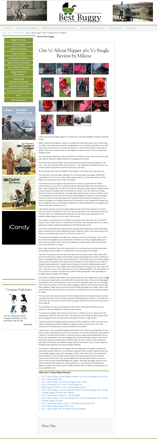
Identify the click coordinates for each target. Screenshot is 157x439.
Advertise (131, 28)
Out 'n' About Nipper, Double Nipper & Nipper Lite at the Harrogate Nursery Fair (74, 376)
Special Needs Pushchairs (19, 63)
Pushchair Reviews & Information (59, 28)
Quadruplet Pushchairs (18, 58)
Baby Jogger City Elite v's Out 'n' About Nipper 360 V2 (63, 387)
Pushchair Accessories (18, 86)
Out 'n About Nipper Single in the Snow (57, 406)
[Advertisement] (19, 262)
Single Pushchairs (18, 40)
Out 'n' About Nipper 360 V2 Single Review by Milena (63, 409)
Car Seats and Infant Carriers (18, 91)
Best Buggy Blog (19, 100)
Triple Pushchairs (18, 54)
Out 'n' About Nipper (16, 33)
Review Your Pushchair (92, 28)
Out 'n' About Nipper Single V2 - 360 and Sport (60, 395)
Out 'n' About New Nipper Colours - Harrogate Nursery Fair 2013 (68, 403)
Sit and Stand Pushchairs (18, 67)
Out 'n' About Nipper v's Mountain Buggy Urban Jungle (64, 382)
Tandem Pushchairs (18, 49)
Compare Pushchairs (26, 28)
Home (8, 28)
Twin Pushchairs (18, 44)
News (18, 95)
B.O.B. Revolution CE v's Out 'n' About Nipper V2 (61, 385)
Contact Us (115, 28)
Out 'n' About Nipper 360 (51, 379)
